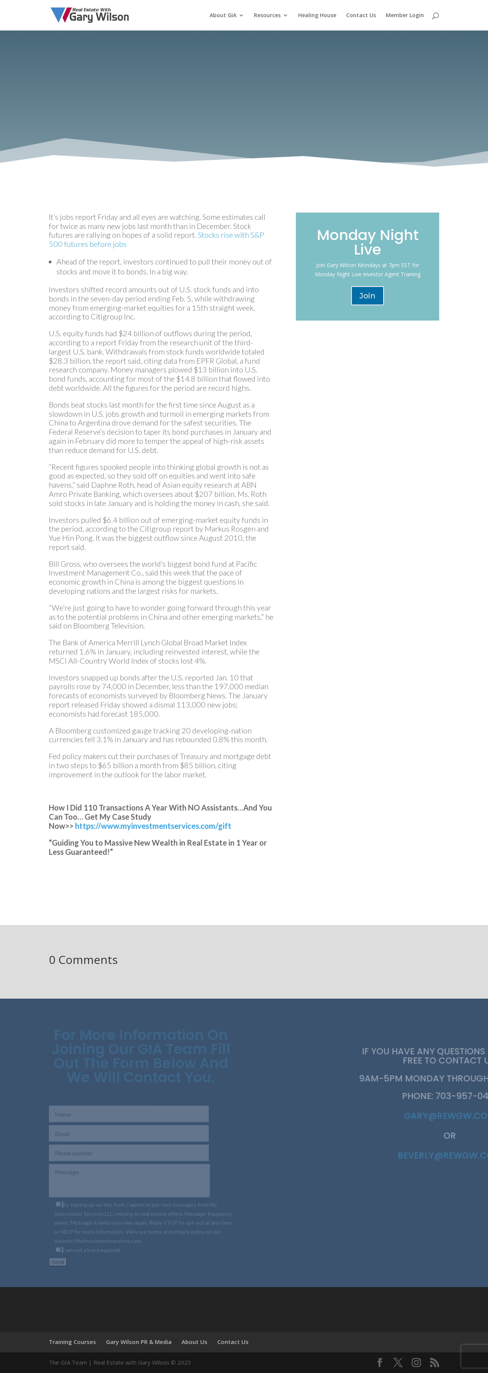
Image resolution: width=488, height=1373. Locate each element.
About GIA (223, 16)
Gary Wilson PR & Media (139, 1342)
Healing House (317, 16)
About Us (194, 1342)
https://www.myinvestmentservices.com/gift (153, 825)
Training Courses (72, 1342)
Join (368, 295)
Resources (267, 16)
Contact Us (361, 16)
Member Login (405, 16)
